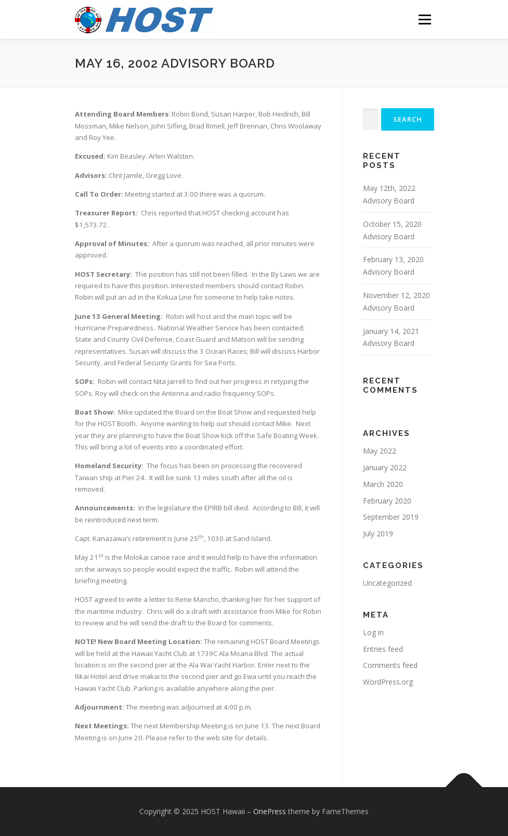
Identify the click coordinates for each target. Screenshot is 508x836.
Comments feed (390, 665)
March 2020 (383, 484)
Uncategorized (387, 583)
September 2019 (391, 517)
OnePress (269, 811)
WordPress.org (388, 682)
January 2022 (385, 467)
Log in (373, 632)
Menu (424, 19)
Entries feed (383, 649)
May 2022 (379, 451)
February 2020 (387, 501)
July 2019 (378, 533)
